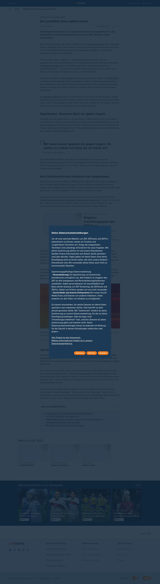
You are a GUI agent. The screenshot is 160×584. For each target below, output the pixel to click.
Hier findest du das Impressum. (66, 337)
